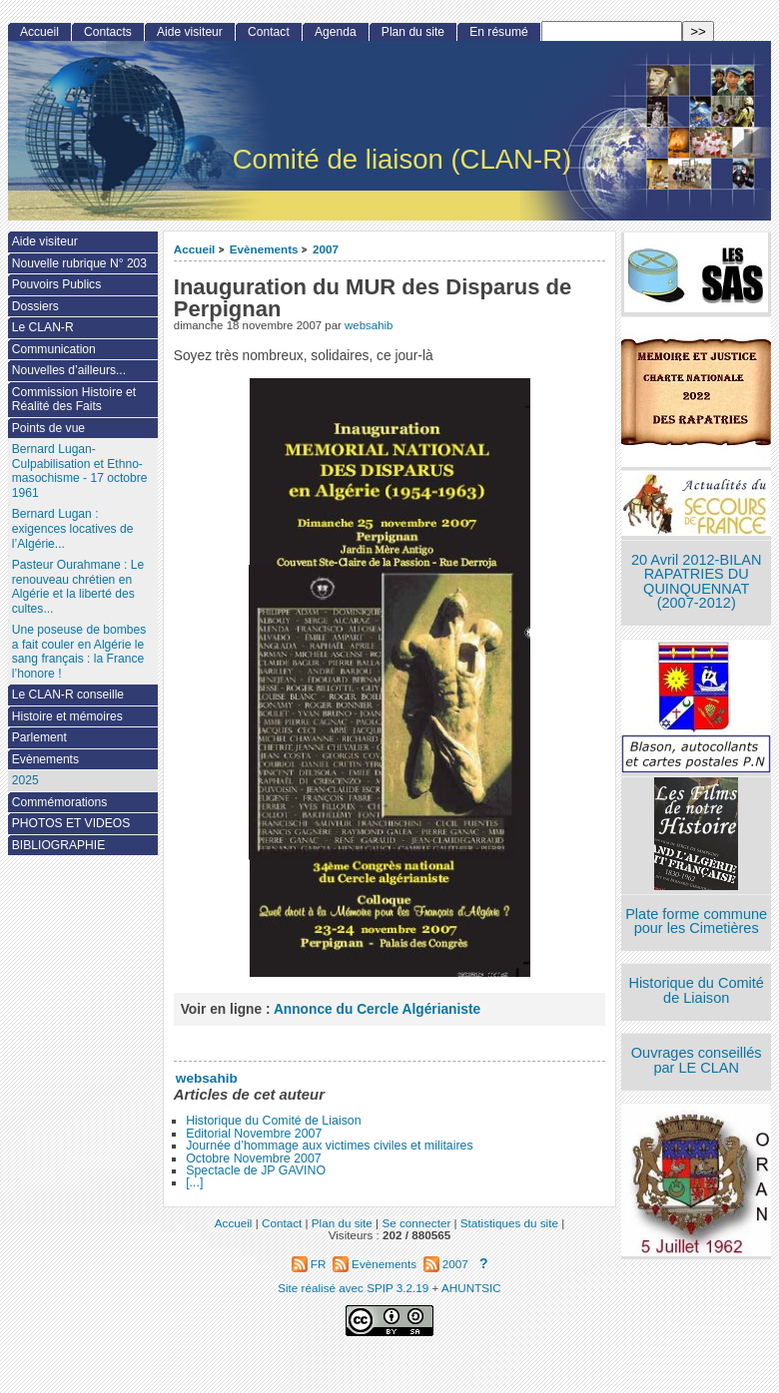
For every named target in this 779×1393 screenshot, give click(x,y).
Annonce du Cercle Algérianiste (377, 1009)
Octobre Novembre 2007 (254, 1158)
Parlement (39, 737)
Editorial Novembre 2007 (254, 1134)
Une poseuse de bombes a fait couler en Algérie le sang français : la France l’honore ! (79, 652)
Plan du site (413, 32)
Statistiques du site (509, 1222)
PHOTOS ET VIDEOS (71, 823)
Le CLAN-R (43, 327)
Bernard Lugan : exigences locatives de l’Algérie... (73, 528)
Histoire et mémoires (67, 716)
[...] (194, 1182)
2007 (326, 248)
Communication (54, 349)
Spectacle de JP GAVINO (256, 1170)
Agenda (336, 32)
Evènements (264, 248)
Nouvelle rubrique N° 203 (79, 263)
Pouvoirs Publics (56, 284)
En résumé (498, 32)
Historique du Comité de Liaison (273, 1121)
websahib (368, 325)
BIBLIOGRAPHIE (58, 845)
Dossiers (35, 306)
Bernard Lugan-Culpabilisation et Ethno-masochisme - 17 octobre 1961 (80, 471)
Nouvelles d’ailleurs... (69, 370)
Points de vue (48, 428)
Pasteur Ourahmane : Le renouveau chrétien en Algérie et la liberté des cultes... (78, 587)
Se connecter (416, 1222)
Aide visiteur (190, 32)
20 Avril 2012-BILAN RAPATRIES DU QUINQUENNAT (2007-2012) (696, 582)
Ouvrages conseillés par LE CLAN (696, 1060)
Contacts (108, 32)
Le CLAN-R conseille (68, 694)
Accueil (195, 248)
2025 (25, 780)
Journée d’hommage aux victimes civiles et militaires (329, 1146)
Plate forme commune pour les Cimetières (696, 921)
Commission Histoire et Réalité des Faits (74, 399)
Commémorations (59, 802)
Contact (269, 32)
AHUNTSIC (471, 1287)
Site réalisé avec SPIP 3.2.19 (353, 1287)
